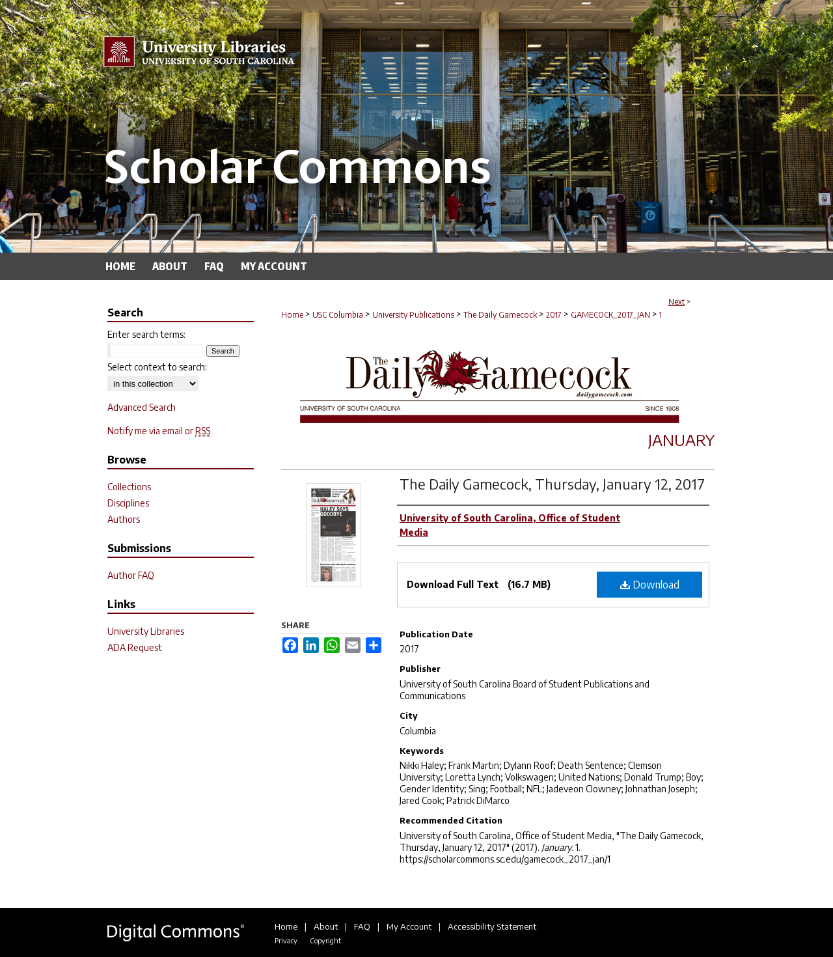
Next (676, 302)
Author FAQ (130, 575)
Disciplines (128, 502)
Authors (123, 519)
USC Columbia (337, 315)
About (326, 926)
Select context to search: (157, 366)
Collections (129, 486)
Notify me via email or (158, 430)
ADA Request (134, 647)
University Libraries (145, 631)
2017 (554, 315)
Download (649, 584)
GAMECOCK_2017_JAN (610, 315)
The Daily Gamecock (500, 315)
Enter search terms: (146, 334)
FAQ (362, 926)
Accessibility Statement (492, 926)
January (681, 439)
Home (292, 315)
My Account (409, 926)
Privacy (286, 940)
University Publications (413, 315)
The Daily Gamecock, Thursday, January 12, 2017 (552, 484)
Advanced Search (141, 407)
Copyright (325, 940)
